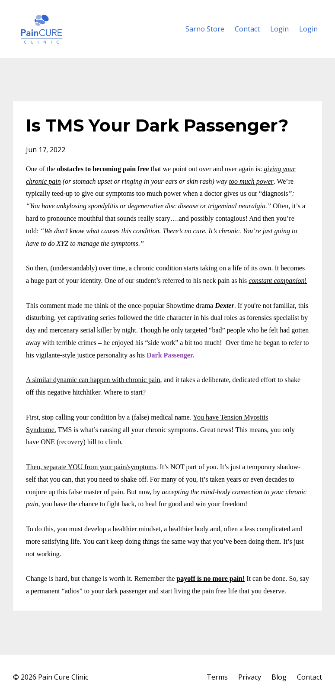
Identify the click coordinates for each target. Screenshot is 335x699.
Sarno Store (204, 29)
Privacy (249, 677)
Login (279, 29)
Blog (279, 677)
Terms (217, 677)
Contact (247, 29)
